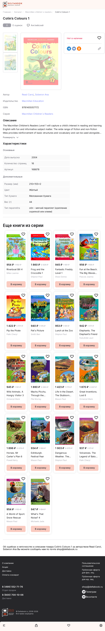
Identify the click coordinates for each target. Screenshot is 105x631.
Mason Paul (60, 399)
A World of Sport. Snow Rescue (16, 516)
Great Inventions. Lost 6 (88, 393)
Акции (5, 567)
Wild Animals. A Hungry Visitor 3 (15, 393)
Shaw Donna (61, 276)
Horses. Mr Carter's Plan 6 (14, 454)
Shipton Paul (36, 276)
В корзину (16, 284)
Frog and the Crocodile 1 (37, 271)
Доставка (6, 571)
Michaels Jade (37, 521)
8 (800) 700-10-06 (12, 594)
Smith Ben (35, 334)
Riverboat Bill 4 (14, 269)
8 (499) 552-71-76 (12, 586)
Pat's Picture (37, 330)
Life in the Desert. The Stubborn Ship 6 (64, 393)
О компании (8, 563)
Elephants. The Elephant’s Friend (88, 332)
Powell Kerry (12, 460)
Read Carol (28, 94)
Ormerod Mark (13, 399)
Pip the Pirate (14, 330)
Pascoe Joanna (86, 276)
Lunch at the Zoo (64, 330)
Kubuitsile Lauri (86, 338)
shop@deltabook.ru (92, 586)
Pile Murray (36, 399)
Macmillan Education (33, 101)
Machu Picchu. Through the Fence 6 (38, 393)
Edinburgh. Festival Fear (37, 454)
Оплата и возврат (10, 575)
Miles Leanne (13, 273)
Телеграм (89, 592)
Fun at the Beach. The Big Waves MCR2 (88, 271)
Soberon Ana (42, 94)
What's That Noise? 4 (37, 516)
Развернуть (9, 137)
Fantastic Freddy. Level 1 (64, 271)
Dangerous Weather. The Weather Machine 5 (64, 454)
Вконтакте (89, 597)
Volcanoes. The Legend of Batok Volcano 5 (88, 454)
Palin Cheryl (12, 334)
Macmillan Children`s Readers (37, 113)
